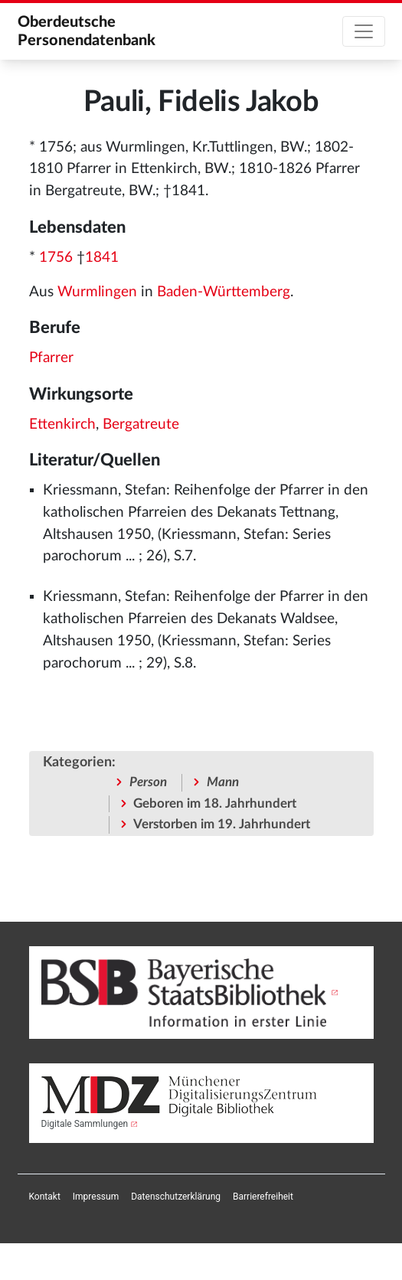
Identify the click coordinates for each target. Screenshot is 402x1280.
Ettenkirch (62, 424)
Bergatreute (141, 424)
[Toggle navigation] (363, 31)
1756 (56, 257)
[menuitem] (44, 1196)
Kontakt (44, 1196)
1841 (102, 257)
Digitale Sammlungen (85, 1123)
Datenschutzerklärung (176, 1196)
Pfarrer (51, 358)
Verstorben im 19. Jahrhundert (221, 824)
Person (148, 782)
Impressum (96, 1196)
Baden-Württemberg (223, 292)
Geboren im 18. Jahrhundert (214, 803)
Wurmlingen (97, 292)
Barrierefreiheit (263, 1196)
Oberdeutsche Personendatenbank (86, 31)
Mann (223, 782)
